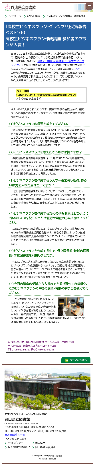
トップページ (14, 16)
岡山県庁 (40, 442)
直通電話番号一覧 (15, 434)
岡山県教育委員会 (45, 447)
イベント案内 (33, 16)
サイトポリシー (15, 442)
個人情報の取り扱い (19, 447)
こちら (77, 68)
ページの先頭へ (78, 359)
